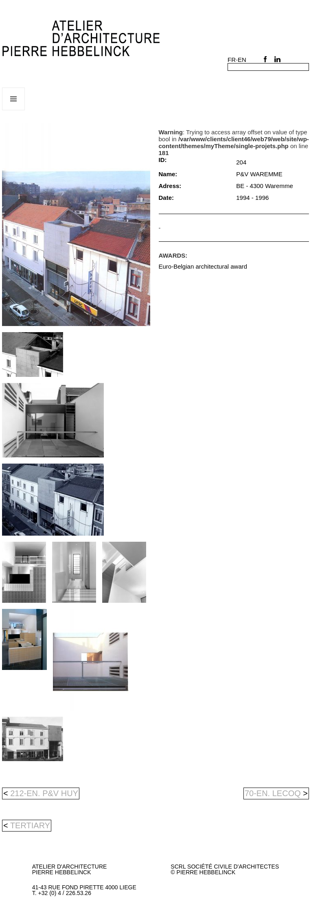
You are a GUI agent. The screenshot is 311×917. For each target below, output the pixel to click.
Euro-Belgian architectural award (203, 266)
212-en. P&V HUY (40, 793)
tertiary (30, 825)
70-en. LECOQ (276, 793)
